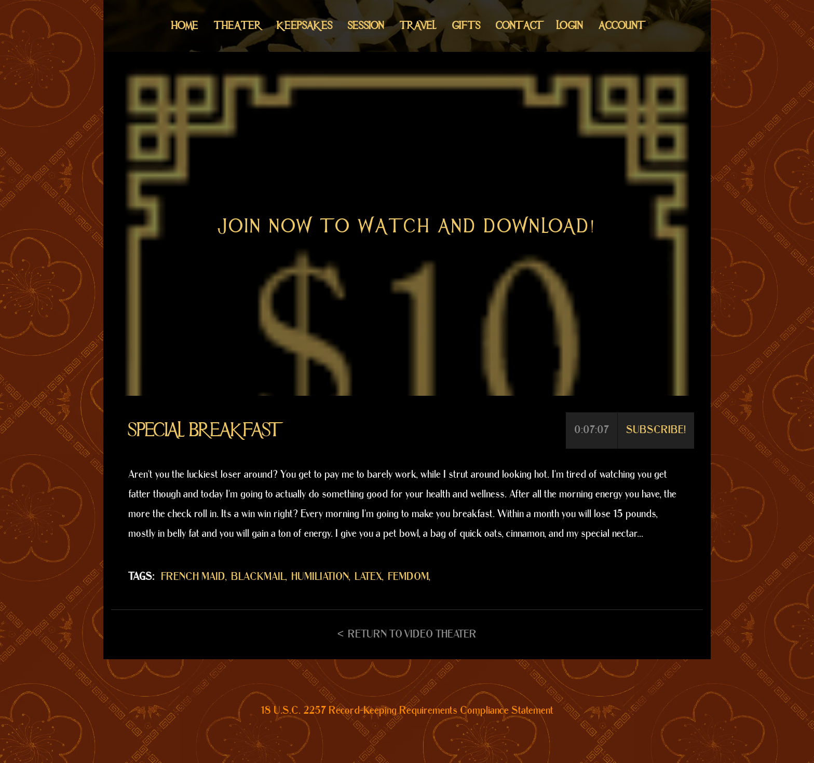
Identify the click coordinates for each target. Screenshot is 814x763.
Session (366, 26)
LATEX (368, 577)
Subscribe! (656, 430)
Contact (518, 26)
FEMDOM (408, 577)
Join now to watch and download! (407, 226)
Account (621, 26)
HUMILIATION (320, 577)
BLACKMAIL (258, 577)
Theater (237, 26)
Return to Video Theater (412, 634)
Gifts (466, 26)
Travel (418, 26)
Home (184, 26)
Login (570, 26)
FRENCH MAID (193, 577)
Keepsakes (304, 26)
